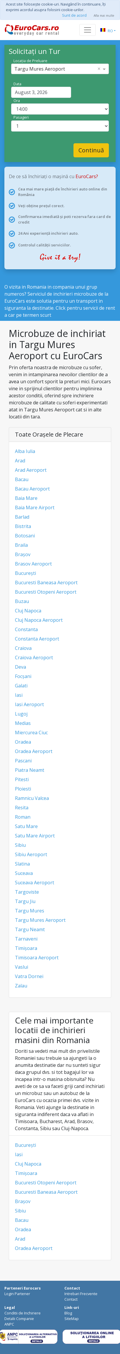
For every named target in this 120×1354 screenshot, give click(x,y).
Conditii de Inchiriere (22, 1313)
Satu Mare (26, 826)
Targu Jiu (25, 901)
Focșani (23, 676)
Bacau (21, 479)
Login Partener (17, 1293)
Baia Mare (26, 498)
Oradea (23, 742)
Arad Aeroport (31, 470)
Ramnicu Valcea (32, 798)
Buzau (22, 601)
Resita (21, 807)
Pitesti (22, 779)
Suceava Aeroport (34, 882)
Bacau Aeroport (32, 489)
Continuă (91, 150)
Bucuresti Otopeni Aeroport (45, 592)
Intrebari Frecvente (80, 1293)
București (25, 573)
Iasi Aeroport (29, 704)
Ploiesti (23, 789)
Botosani (25, 535)
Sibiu (20, 845)
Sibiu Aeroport (31, 854)
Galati (21, 685)
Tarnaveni (26, 939)
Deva (20, 667)
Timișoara (26, 948)
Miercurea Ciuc (31, 732)
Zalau (21, 985)
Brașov (22, 554)
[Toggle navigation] (87, 30)
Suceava (24, 873)
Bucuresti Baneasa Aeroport (46, 582)
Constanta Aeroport (37, 639)
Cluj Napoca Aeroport (39, 620)
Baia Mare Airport (34, 507)
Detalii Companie (19, 1318)
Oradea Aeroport (33, 751)
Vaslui (21, 967)
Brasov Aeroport (33, 564)
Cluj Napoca (28, 610)
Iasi (19, 695)
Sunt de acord (74, 15)
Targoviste (27, 892)
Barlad (22, 517)
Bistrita (23, 526)
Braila (21, 545)
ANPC (9, 1324)
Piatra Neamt (29, 770)
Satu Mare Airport (35, 835)
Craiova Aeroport (34, 657)
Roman (22, 817)
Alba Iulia (25, 451)
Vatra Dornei (29, 976)
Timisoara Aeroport (37, 957)
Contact (71, 1299)
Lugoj (21, 714)
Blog (68, 1313)
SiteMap (71, 1318)
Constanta (26, 629)
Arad (20, 460)
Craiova (23, 648)
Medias (23, 723)
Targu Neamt (30, 929)
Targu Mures (29, 910)
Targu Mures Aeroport (40, 920)
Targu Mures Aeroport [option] (39, 69)
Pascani (23, 760)
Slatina (22, 864)
